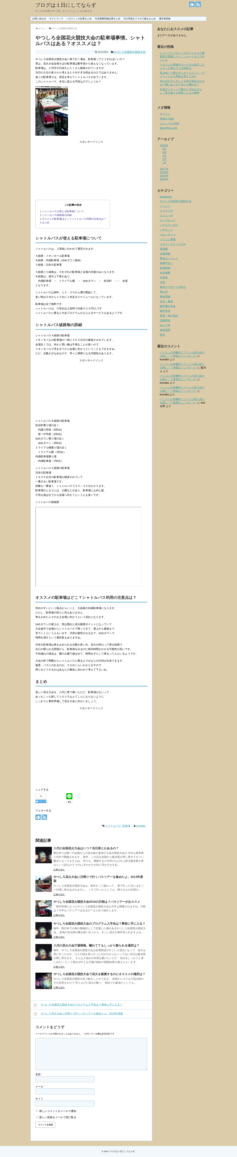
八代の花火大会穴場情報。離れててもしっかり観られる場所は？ (96, 945)
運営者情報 (165, 18)
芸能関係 (165, 320)
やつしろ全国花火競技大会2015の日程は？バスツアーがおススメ (96, 901)
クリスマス (166, 210)
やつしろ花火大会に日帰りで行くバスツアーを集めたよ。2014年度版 (78, 1014)
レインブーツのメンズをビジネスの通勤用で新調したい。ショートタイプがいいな (182, 56)
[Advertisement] (91, 167)
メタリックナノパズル (173, 244)
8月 (164, 149)
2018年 (164, 145)
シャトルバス (113, 825)
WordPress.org (168, 128)
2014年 (164, 179)
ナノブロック (168, 220)
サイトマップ (56, 18)
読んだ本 (165, 325)
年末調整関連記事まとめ (107, 18)
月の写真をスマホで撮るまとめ (139, 18)
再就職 (164, 249)
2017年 (164, 168)
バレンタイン (168, 234)
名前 (38, 1074)
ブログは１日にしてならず (65, 5)
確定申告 (165, 311)
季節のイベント (169, 258)
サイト (39, 1098)
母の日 (164, 291)
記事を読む (59, 869)
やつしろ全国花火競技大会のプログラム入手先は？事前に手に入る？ (99, 923)
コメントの (169, 123)
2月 (164, 159)
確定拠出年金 (168, 306)
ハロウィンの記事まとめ (79, 18)
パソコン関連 (168, 239)
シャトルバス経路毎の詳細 (56, 215)
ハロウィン (166, 229)
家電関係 (165, 268)
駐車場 (126, 825)
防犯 (162, 334)
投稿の (167, 118)
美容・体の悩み (169, 315)
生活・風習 (166, 301)
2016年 (164, 172)
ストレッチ (166, 215)
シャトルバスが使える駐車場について (62, 211)
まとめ (45, 222)
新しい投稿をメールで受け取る (57, 1117)
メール (40, 1086)
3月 (164, 155)
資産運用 (165, 330)
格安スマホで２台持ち (173, 287)
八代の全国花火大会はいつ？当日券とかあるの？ (86, 848)
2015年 (164, 175)
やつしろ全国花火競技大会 (129, 52)
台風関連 (165, 253)
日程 (162, 282)
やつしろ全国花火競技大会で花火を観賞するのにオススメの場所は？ (99, 974)
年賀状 (164, 277)
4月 (164, 152)
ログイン (165, 113)
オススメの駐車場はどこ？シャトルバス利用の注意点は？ (73, 218)
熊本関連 (165, 296)
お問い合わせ (39, 18)
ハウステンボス (169, 225)
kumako (140, 825)
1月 (164, 162)
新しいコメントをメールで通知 (57, 1111)
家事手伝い (166, 263)
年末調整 (165, 272)
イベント (165, 206)
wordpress (166, 196)
